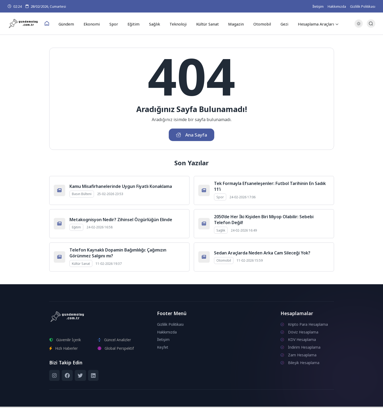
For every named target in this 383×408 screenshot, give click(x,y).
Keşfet (162, 348)
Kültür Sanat (205, 23)
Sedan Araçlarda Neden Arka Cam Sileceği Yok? (262, 254)
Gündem (71, 23)
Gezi (279, 23)
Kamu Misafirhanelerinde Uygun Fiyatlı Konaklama (120, 188)
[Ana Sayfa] (52, 24)
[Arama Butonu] (371, 24)
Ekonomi (95, 23)
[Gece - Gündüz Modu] (359, 26)
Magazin (233, 23)
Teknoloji (176, 23)
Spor (116, 23)
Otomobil (258, 23)
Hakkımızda (337, 6)
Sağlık (154, 23)
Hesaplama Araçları (310, 23)
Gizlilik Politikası (362, 6)
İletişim (318, 6)
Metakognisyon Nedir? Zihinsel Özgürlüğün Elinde (120, 221)
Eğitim (134, 23)
